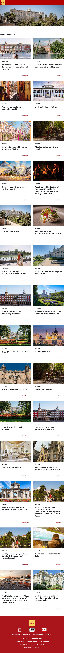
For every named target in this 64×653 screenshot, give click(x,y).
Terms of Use (36, 647)
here (40, 638)
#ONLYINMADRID (44, 641)
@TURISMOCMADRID (32, 641)
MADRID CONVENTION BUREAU (21, 635)
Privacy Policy (27, 647)
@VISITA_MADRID (19, 641)
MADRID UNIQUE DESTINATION (42, 635)
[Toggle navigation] (62, 2)
